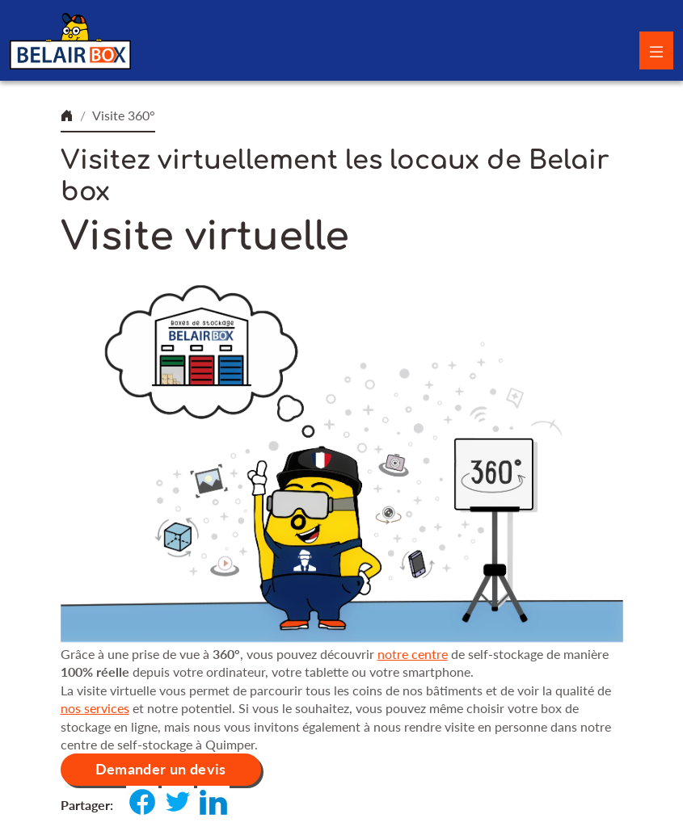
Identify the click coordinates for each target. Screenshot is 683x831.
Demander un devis (160, 769)
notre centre (412, 653)
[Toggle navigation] (656, 50)
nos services (95, 708)
